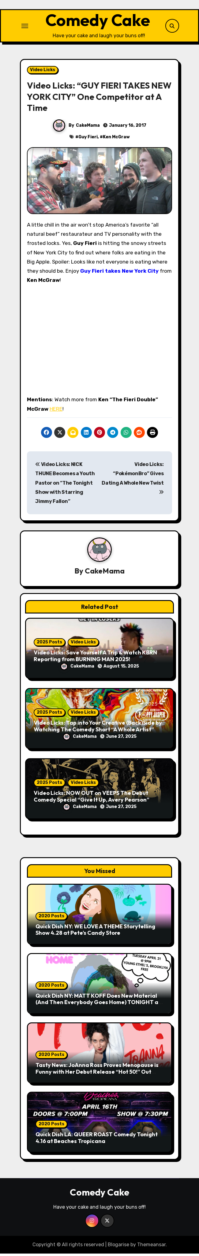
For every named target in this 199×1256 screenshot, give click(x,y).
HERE (56, 411)
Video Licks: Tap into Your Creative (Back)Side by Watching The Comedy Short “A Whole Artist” (98, 728)
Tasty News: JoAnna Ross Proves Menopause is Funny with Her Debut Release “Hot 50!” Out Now (97, 1074)
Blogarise (118, 1247)
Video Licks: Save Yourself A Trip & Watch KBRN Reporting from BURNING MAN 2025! (95, 658)
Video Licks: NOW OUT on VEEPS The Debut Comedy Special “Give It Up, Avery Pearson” (91, 798)
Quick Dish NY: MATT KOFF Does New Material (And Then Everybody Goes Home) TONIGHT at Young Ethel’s (98, 1004)
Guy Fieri (88, 139)
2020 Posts (51, 918)
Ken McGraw (116, 139)
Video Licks (42, 72)
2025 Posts (49, 644)
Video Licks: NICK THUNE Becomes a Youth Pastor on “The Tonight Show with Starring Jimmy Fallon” (65, 485)
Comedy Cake (97, 21)
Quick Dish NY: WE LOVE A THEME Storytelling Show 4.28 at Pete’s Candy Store (95, 932)
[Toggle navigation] (25, 27)
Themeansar (151, 1247)
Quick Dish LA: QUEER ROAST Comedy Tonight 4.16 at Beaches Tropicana (97, 1140)
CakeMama (88, 127)
